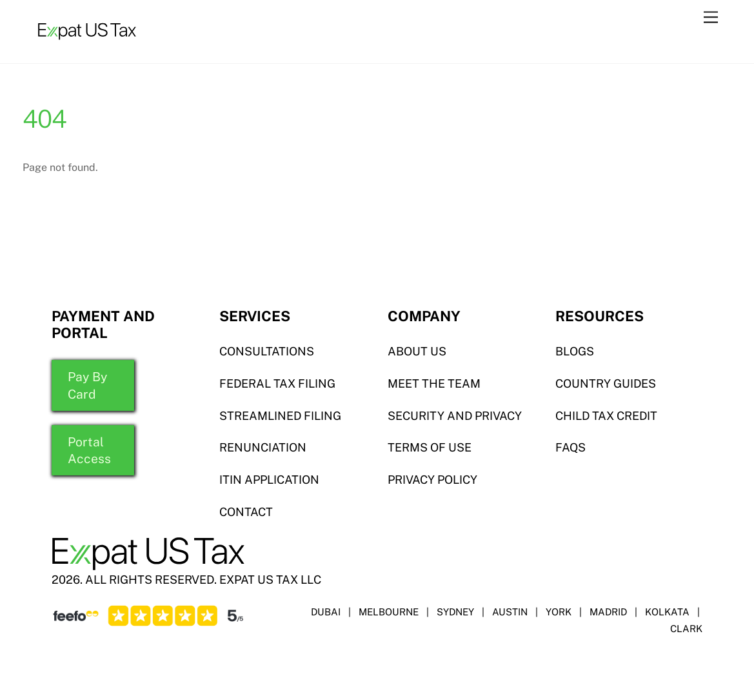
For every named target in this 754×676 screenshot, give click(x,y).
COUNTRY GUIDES (605, 383)
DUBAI (326, 611)
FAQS (570, 447)
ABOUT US (417, 351)
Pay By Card (87, 385)
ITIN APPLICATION (269, 479)
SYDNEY (455, 611)
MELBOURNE (389, 611)
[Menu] (711, 17)
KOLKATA (667, 611)
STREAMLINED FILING (280, 415)
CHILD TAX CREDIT (606, 415)
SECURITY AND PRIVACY (455, 415)
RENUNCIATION (262, 447)
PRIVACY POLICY (432, 479)
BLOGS (574, 351)
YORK (558, 611)
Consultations (266, 351)
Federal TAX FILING (277, 383)
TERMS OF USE (429, 447)
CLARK (686, 628)
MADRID (608, 611)
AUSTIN (510, 611)
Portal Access (89, 450)
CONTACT (246, 512)
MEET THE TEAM (434, 383)
